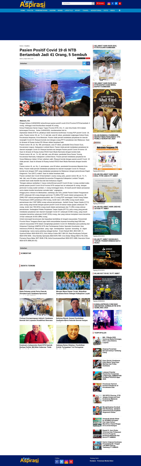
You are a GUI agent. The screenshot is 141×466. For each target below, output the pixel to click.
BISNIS (60, 10)
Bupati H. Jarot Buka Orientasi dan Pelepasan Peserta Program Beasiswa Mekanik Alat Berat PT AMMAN (112, 434)
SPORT (77, 10)
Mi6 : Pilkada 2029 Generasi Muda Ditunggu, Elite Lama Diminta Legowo (112, 340)
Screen (100, 3)
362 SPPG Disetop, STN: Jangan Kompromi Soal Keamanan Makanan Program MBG (112, 398)
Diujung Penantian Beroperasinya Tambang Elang (112, 350)
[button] (120, 10)
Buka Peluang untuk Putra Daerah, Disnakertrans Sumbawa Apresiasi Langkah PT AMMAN (33, 294)
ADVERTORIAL (96, 10)
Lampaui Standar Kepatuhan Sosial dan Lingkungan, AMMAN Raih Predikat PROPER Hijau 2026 (112, 375)
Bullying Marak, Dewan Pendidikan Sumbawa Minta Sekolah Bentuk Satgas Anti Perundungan (72, 320)
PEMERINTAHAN (41, 10)
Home (21, 46)
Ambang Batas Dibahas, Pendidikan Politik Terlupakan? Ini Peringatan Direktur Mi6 (70, 347)
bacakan (81, 58)
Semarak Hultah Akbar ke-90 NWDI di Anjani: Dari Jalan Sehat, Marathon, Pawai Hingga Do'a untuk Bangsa (111, 422)
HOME (23, 10)
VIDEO (112, 10)
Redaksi (93, 461)
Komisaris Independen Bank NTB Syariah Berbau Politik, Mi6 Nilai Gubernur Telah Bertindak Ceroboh (36, 347)
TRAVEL (85, 10)
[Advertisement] (70, 26)
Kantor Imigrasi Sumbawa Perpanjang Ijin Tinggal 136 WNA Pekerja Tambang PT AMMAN (112, 444)
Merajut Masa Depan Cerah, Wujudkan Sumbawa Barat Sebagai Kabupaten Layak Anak (73, 294)
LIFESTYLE (69, 10)
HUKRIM (52, 10)
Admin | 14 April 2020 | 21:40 (26, 58)
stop (87, 58)
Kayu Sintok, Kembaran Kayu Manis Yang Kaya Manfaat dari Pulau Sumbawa (111, 363)
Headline (27, 46)
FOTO (106, 10)
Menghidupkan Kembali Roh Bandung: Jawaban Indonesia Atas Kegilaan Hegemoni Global (112, 409)
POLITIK (30, 10)
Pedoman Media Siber (105, 461)
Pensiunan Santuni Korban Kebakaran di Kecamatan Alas (110, 385)
